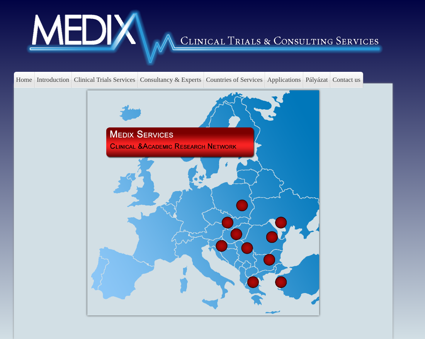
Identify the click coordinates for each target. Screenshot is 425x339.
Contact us (346, 79)
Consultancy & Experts (170, 79)
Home (24, 79)
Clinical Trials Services (105, 79)
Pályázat (317, 79)
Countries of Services (234, 79)
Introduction (53, 79)
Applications (284, 79)
